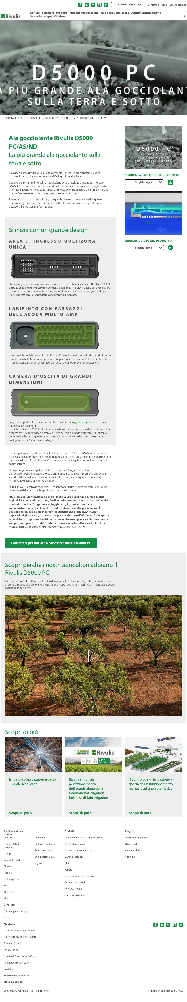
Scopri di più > (20, 820)
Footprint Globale (13, 950)
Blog (164, 4)
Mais (6, 892)
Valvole (68, 876)
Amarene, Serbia (134, 857)
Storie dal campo (41, 16)
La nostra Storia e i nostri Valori (20, 937)
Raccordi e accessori (75, 889)
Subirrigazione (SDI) (44, 863)
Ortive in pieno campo (16, 918)
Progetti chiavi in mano (83, 12)
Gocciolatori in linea (75, 851)
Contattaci (153, 4)
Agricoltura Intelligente (146, 12)
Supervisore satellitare (16, 982)
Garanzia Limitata (73, 895)
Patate (7, 924)
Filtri (66, 870)
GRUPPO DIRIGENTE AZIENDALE (21, 944)
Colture (35, 12)
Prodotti (61, 12)
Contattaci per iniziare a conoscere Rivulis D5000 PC (53, 543)
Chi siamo (60, 16)
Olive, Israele (132, 851)
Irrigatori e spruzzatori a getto (80, 857)
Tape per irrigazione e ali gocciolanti (83, 844)
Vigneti (38, 870)
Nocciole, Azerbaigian (136, 844)
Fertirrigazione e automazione (80, 883)
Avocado (9, 844)
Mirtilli (7, 905)
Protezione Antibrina (45, 851)
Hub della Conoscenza (115, 12)
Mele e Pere (10, 899)
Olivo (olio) (10, 911)
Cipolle (7, 873)
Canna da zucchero (14, 866)
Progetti (129, 838)
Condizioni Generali (74, 902)
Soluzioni (48, 12)
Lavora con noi (177, 4)
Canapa (8, 860)
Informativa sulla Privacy (17, 969)
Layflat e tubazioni (74, 863)
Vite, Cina (130, 863)
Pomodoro (40, 844)
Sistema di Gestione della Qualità (21, 963)
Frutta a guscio (12, 886)
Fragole (8, 879)
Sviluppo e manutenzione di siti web (165, 998)
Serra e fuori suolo (44, 857)
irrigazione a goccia (83, 422)
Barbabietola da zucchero (12, 852)
